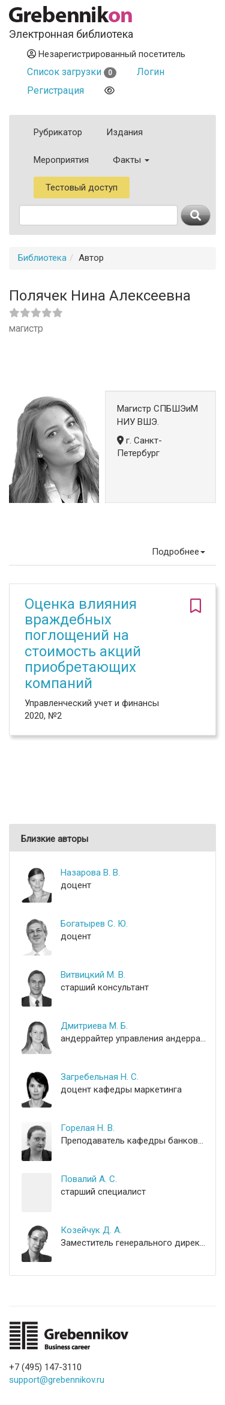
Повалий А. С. (89, 1179)
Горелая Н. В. (88, 1128)
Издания (124, 132)
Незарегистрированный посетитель (106, 54)
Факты (131, 159)
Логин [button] (150, 72)
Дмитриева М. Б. (94, 1025)
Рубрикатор (58, 132)
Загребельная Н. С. (100, 1076)
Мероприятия (61, 159)
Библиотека (42, 257)
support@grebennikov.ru (56, 1379)
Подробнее (178, 551)
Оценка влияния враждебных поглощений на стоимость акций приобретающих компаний (83, 644)
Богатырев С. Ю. (94, 923)
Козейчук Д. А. (91, 1230)
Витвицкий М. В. (93, 974)
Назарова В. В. (90, 872)
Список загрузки (71, 72)
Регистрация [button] (55, 90)
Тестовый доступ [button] (82, 187)
